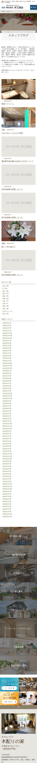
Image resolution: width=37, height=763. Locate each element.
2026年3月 (5, 325)
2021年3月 (5, 476)
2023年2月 (5, 418)
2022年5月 (5, 441)
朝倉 (3, 296)
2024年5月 (5, 381)
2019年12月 (6, 514)
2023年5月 (5, 411)
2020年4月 (5, 504)
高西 (3, 293)
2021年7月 (5, 466)
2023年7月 (5, 406)
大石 (3, 301)
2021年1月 (5, 481)
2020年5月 (5, 501)
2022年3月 (5, 446)
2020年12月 (6, 484)
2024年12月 (6, 363)
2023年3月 (5, 416)
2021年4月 (5, 474)
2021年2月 (5, 479)
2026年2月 (5, 328)
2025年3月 (5, 355)
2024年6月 (5, 378)
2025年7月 (5, 345)
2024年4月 (5, 383)
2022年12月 (6, 423)
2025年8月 (5, 343)
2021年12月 (6, 453)
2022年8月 (5, 433)
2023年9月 (5, 401)
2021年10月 (6, 458)
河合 (3, 286)
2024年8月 (5, 373)
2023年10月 (6, 398)
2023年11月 (6, 396)
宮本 (3, 291)
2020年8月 (5, 494)
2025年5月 (5, 350)
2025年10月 (6, 338)
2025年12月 (6, 333)
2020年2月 (5, 509)
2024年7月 (5, 375)
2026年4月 (5, 323)
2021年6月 (5, 469)
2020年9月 (5, 491)
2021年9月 (5, 461)
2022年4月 (5, 443)
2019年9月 (5, 516)
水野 (3, 303)
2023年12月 (6, 393)
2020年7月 (5, 496)
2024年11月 (6, 365)
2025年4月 (5, 353)
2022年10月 (6, 428)
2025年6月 (5, 348)
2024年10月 (6, 368)
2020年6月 (5, 499)
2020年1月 (5, 511)
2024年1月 (5, 391)
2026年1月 (5, 330)
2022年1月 (5, 451)
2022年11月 (6, 426)
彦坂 (3, 298)
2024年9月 (5, 370)
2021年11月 (6, 456)
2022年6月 (5, 438)
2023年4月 (5, 413)
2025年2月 (5, 358)
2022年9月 (5, 431)
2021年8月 (5, 463)
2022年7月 (5, 436)
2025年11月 (6, 335)
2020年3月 (5, 506)
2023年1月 (5, 421)
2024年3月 (5, 386)
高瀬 (3, 306)
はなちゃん (5, 311)
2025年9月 (5, 340)
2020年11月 (6, 486)
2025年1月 (5, 360)
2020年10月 (6, 489)
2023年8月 (5, 403)
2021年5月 (5, 471)
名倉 (3, 308)
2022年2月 (5, 448)
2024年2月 (5, 388)
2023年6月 (5, 408)
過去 (3, 313)
